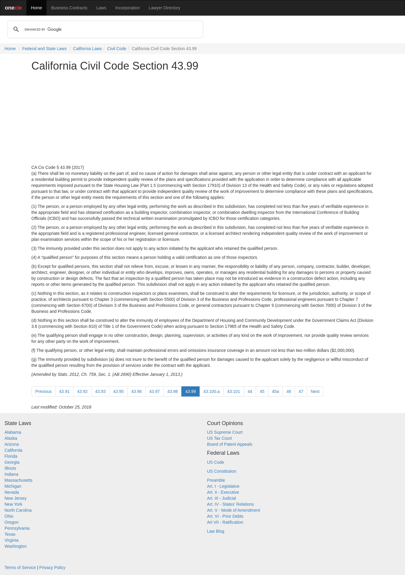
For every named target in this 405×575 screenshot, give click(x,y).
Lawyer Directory (164, 7)
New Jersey (15, 498)
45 (262, 391)
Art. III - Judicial (221, 498)
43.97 (154, 391)
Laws (101, 7)
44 (250, 391)
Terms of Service (20, 567)
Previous (43, 391)
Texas (10, 534)
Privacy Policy (52, 567)
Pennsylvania (17, 528)
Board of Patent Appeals (229, 444)
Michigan (13, 486)
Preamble (216, 480)
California (13, 450)
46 (288, 391)
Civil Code (116, 48)
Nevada (12, 492)
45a (275, 391)
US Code (215, 462)
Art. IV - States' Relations (230, 504)
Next (315, 391)
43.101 (233, 391)
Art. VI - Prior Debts (225, 516)
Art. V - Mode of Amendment (233, 510)
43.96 (136, 391)
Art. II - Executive (223, 492)
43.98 (172, 391)
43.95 (118, 391)
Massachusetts (18, 480)
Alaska (11, 438)
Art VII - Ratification (225, 522)
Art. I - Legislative (223, 486)
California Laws (87, 48)
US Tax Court (219, 438)
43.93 (100, 391)
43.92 (82, 391)
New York (13, 504)
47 (301, 391)
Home (36, 7)
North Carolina (18, 510)
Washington (15, 546)
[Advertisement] (203, 118)
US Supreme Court (225, 432)
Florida (11, 456)
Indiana (11, 474)
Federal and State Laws (44, 48)
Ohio (9, 516)
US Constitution (221, 471)
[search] (104, 29)
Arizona (12, 444)
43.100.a (211, 391)
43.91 (64, 391)
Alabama (13, 432)
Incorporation (127, 7)
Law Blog (216, 531)
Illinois (10, 468)
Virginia (11, 540)
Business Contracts (69, 7)
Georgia (12, 462)
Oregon (12, 522)
